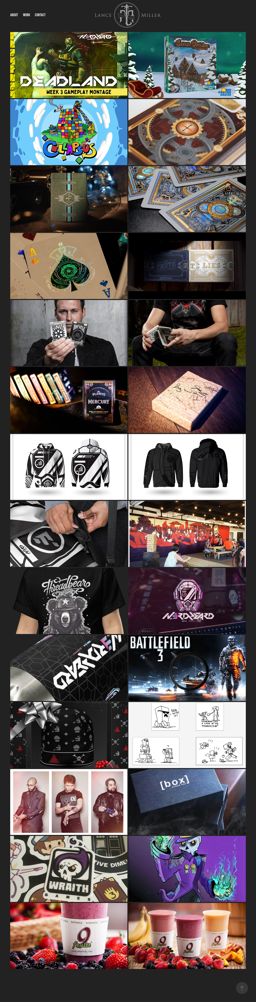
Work (26, 15)
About (14, 15)
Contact (40, 15)
